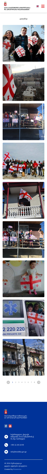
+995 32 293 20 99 (17, 445)
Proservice (17, 469)
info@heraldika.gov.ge (19, 452)
